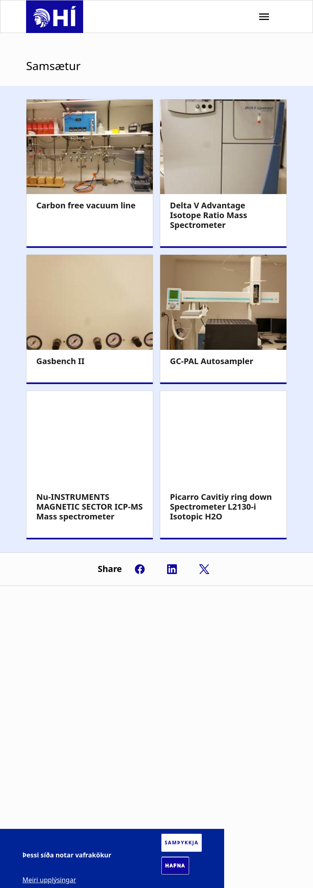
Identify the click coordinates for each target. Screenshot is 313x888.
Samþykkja (181, 842)
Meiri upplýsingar (49, 879)
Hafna (175, 865)
